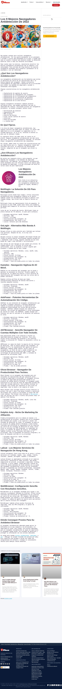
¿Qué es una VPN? (35, 660)
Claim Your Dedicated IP (50, 36)
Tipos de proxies (35, 662)
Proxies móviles (19, 656)
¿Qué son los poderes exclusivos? (38, 659)
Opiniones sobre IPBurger (52, 655)
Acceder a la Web (4, 16)
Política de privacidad (51, 659)
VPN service (34, 394)
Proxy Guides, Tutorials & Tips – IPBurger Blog (14, 644)
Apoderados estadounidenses (38, 666)
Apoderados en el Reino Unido (38, 667)
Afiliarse (48, 664)
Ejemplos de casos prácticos (52, 652)
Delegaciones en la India (36, 674)
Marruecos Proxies (35, 669)
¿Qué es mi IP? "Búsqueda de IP (22, 662)
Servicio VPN (18, 657)
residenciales (25, 535)
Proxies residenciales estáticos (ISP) (23, 652)
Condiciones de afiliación (52, 666)
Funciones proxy (50, 653)
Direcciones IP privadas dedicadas (23, 655)
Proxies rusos (34, 679)
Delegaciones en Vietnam (37, 672)
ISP (2, 537)
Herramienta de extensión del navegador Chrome (22, 664)
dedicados (34, 535)
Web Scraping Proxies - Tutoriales (54, 657)
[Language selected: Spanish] (5, 667)
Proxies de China (35, 677)
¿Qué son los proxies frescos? (37, 657)
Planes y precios (50, 656)
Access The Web (16, 550)
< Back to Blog (3, 12)
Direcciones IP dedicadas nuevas (22, 653)
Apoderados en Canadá (36, 670)
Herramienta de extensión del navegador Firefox (22, 667)
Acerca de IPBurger (51, 650)
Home (2, 644)
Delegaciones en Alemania (37, 676)
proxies (17, 535)
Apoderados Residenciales (21, 650)
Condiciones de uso (51, 660)
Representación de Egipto (37, 673)
